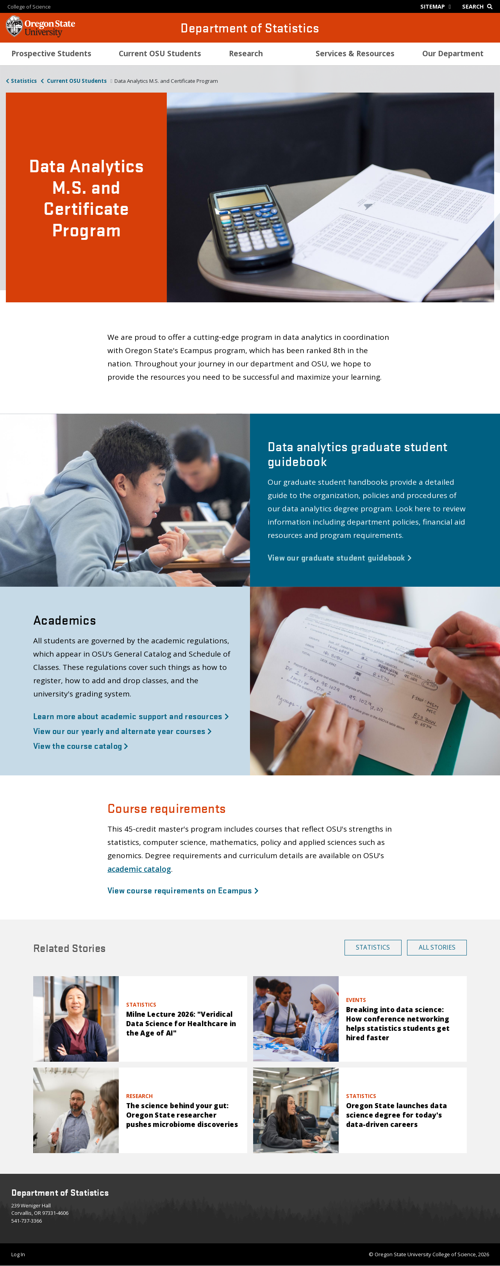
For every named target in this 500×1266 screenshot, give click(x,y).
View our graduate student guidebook (340, 557)
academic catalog (139, 869)
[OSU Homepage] (40, 35)
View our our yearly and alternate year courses (122, 730)
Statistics (24, 80)
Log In (18, 1254)
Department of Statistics (249, 27)
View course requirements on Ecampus (183, 889)
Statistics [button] (373, 947)
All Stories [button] (437, 947)
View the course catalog (80, 745)
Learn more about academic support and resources (131, 715)
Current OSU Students (76, 80)
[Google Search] (479, 6)
